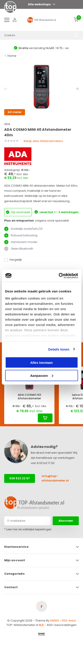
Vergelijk (13, 260)
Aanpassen (41, 375)
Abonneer (65, 521)
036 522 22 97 (19, 478)
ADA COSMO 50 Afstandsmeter (29, 396)
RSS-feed (69, 620)
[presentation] (6, 88)
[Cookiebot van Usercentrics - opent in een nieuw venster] (59, 276)
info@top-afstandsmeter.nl (55, 478)
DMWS (54, 620)
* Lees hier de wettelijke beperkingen (28, 529)
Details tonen (58, 349)
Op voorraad (18, 212)
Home (12, 56)
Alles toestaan (41, 362)
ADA (7, 124)
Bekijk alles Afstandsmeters (43, 141)
